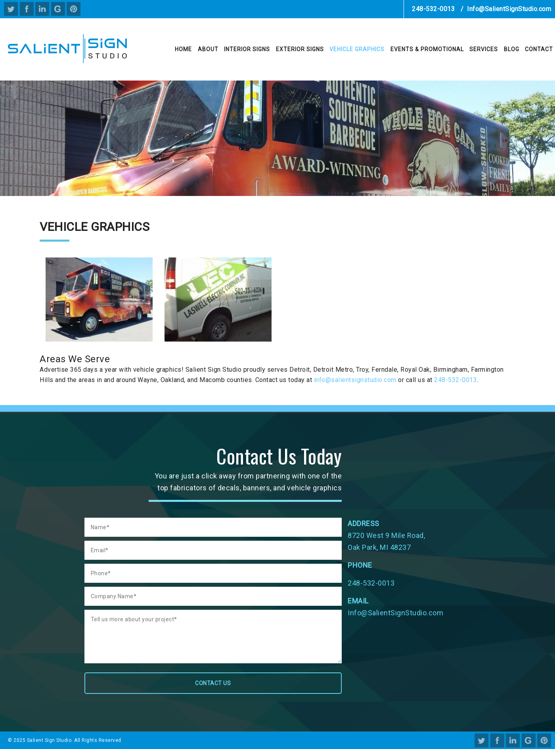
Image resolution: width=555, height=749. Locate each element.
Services (483, 49)
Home (183, 49)
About (208, 49)
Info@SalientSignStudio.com (509, 9)
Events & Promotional (427, 49)
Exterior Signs (300, 49)
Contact (539, 49)
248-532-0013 (433, 9)
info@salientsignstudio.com (355, 380)
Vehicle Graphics (357, 49)
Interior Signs (247, 49)
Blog (511, 49)
